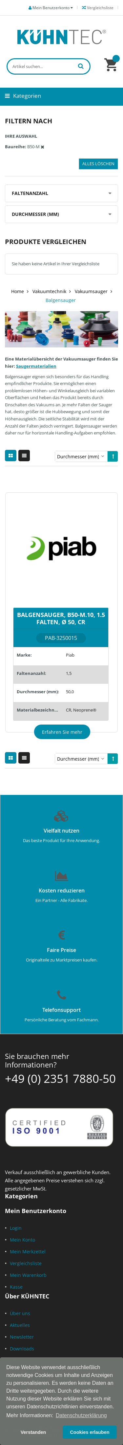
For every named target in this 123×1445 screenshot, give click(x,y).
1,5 (69, 673)
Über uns (20, 1313)
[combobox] (49, 66)
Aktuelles (20, 1325)
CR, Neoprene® (81, 710)
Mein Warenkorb (28, 1275)
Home (17, 291)
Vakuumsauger (91, 291)
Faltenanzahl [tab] (30, 193)
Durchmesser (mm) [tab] (35, 214)
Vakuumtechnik (49, 291)
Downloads (22, 1349)
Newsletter (22, 1337)
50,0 (70, 692)
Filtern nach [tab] (28, 120)
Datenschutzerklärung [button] (81, 1415)
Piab (70, 655)
